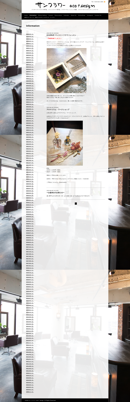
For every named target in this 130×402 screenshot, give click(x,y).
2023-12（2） (30, 99)
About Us (73, 15)
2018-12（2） (30, 226)
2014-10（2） (30, 314)
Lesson (51, 15)
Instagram (90, 15)
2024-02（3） (30, 95)
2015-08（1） (30, 296)
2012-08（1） (30, 349)
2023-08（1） (30, 109)
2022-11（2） (30, 130)
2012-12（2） (30, 342)
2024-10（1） (30, 78)
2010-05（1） (30, 382)
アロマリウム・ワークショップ (58, 109)
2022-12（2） (30, 127)
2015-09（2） (30, 293)
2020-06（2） (30, 191)
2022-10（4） (30, 132)
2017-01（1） (30, 265)
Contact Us (98, 15)
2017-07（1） (30, 258)
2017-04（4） (30, 263)
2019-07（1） (30, 209)
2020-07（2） (30, 188)
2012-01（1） (30, 359)
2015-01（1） (30, 310)
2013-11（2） (30, 331)
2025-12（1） (30, 46)
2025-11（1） (30, 48)
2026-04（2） (30, 36)
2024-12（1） (30, 74)
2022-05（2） (30, 144)
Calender (66, 15)
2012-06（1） (30, 352)
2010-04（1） (30, 385)
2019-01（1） (30, 223)
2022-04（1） (30, 146)
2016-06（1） (30, 282)
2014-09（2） (30, 317)
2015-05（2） (30, 303)
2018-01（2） (30, 244)
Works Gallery (42, 15)
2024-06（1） (30, 85)
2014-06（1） (30, 319)
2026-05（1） (30, 34)
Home (26, 15)
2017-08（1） (30, 256)
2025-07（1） (30, 57)
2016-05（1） (30, 284)
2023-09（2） (30, 106)
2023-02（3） (30, 123)
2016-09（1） (30, 275)
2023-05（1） (30, 116)
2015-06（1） (30, 300)
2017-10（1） (30, 251)
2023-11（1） (30, 102)
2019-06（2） (30, 212)
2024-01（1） (30, 97)
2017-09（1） (30, 254)
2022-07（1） (30, 139)
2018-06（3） (30, 235)
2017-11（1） (30, 249)
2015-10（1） (30, 291)
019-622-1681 (99, 1)
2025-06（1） (30, 60)
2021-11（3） (30, 155)
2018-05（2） (30, 237)
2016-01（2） (30, 286)
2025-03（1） (30, 67)
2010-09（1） (30, 378)
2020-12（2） (30, 176)
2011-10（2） (30, 364)
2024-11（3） (30, 76)
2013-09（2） (30, 333)
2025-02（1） (30, 69)
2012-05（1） (30, 354)
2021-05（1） (30, 167)
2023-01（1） (30, 125)
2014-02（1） (30, 326)
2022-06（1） (30, 141)
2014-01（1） (30, 328)
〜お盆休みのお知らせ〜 (55, 192)
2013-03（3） (30, 338)
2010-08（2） (30, 380)
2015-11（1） (30, 289)
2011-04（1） (30, 368)
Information (33, 15)
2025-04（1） (30, 64)
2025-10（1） (30, 50)
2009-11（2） (30, 392)
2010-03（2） (30, 387)
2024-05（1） (30, 88)
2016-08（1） (30, 277)
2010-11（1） (30, 373)
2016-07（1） (30, 279)
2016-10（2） (30, 272)
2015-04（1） (30, 305)
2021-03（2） (30, 169)
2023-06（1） (30, 113)
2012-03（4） (30, 356)
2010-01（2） (30, 389)
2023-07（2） (30, 111)
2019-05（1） (30, 214)
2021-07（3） (30, 162)
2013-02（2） (30, 340)
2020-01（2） (30, 200)
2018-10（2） (30, 230)
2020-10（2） (30, 181)
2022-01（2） (30, 153)
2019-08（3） (30, 207)
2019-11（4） (30, 202)
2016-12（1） (30, 268)
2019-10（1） (30, 205)
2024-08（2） (30, 83)
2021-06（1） (30, 165)
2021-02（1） (30, 172)
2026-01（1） (30, 43)
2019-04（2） (30, 216)
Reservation (58, 15)
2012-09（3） (30, 347)
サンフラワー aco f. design (36, 400)
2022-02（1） (30, 151)
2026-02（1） (30, 41)
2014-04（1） (30, 324)
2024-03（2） (30, 92)
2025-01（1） (30, 71)
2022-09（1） (30, 134)
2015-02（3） (30, 307)
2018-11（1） (30, 228)
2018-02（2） (30, 242)
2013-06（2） (30, 335)
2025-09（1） (30, 53)
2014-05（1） (30, 321)
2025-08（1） (30, 55)
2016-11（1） (30, 270)
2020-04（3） (30, 195)
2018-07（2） (30, 233)
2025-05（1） (30, 62)
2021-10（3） (30, 158)
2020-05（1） (30, 193)
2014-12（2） (30, 312)
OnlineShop (81, 15)
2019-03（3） (30, 219)
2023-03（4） (30, 120)
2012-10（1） (30, 345)
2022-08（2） (30, 137)
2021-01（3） (30, 174)
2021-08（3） (30, 160)
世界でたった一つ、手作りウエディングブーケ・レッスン (39, 17)
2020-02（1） (30, 198)
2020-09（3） (30, 184)
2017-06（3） (30, 261)
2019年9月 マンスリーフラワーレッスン (61, 35)
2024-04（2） (30, 90)
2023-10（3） (30, 104)
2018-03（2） (30, 240)
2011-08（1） (30, 366)
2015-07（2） (30, 298)
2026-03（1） (30, 39)
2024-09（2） (30, 81)
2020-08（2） (30, 186)
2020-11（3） (30, 179)
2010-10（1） (30, 375)
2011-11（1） (30, 361)
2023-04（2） (30, 118)
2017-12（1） (30, 247)
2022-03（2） (30, 148)
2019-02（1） (30, 221)
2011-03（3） (30, 371)
